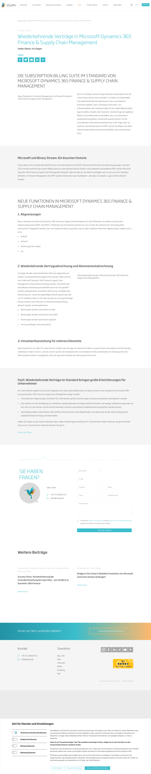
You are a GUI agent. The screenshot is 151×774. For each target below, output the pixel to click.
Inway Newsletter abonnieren (111, 665)
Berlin (59, 701)
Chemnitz (61, 697)
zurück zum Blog (24, 435)
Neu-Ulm (61, 690)
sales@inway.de (57, 501)
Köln (59, 694)
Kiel (58, 708)
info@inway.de (27, 694)
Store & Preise (92, 5)
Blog (79, 5)
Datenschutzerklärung (95, 523)
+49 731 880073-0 (29, 690)
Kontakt (146, 5)
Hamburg (61, 704)
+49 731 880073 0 (58, 497)
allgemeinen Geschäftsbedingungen (120, 523)
